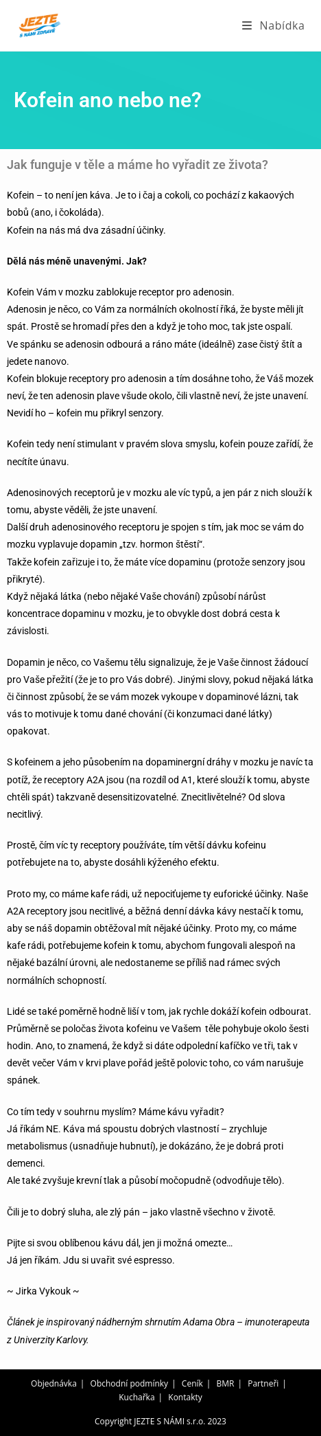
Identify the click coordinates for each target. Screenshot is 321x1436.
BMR (226, 1383)
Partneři (263, 1383)
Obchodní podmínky (130, 1383)
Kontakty (185, 1397)
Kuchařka (136, 1397)
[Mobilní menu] (273, 25)
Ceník (192, 1383)
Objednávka (54, 1383)
